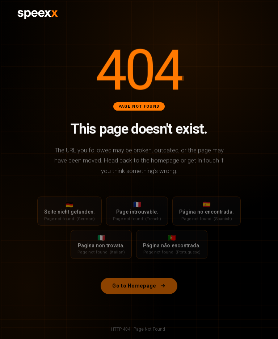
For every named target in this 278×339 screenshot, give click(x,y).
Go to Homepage (138, 289)
